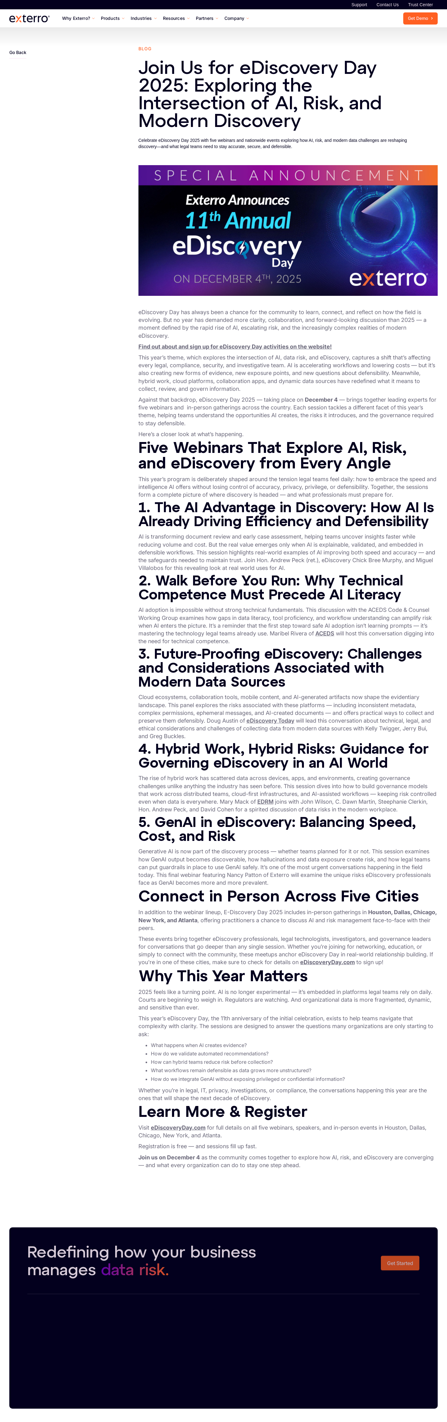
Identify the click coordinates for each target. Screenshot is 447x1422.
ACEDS (324, 633)
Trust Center (420, 4)
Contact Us (388, 4)
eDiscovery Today (270, 720)
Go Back (17, 52)
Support (359, 4)
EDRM (265, 801)
